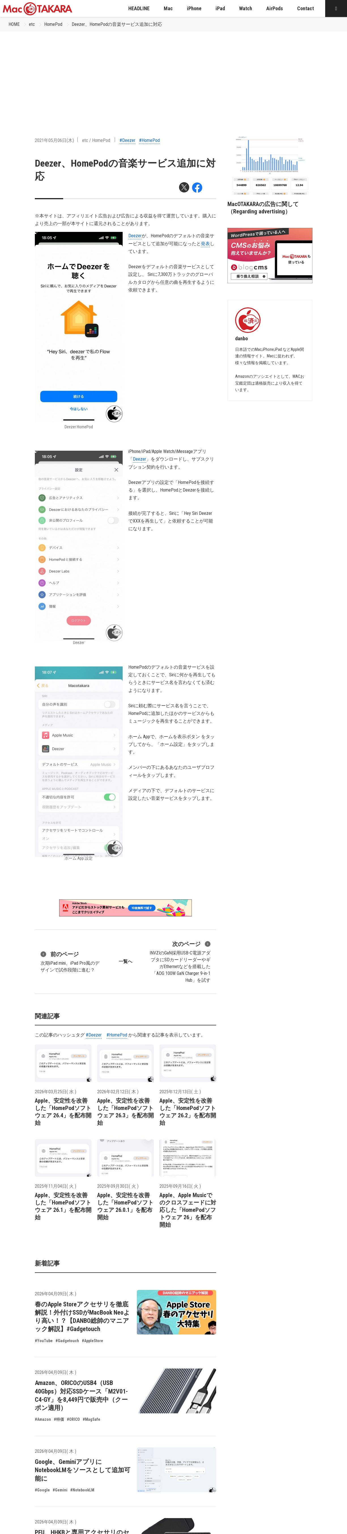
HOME (14, 24)
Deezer (135, 235)
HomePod (53, 24)
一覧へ (125, 961)
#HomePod (149, 140)
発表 (205, 243)
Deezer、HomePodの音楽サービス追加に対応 (117, 24)
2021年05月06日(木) (54, 140)
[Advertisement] (174, 74)
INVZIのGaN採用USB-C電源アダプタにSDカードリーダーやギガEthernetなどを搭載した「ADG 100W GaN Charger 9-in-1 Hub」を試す (180, 961)
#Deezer (127, 140)
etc (32, 24)
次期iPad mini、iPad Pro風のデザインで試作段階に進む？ (70, 961)
